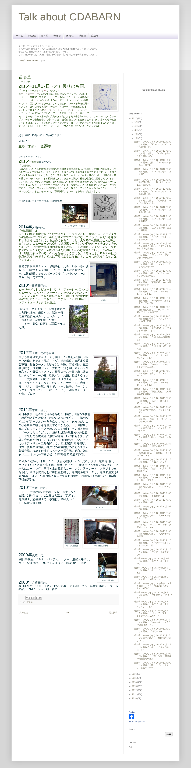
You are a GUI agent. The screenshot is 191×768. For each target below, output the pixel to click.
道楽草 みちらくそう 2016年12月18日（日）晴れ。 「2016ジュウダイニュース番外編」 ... (153, 228)
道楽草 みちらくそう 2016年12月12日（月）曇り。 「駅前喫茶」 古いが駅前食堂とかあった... (153, 282)
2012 (134, 690)
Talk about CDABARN (70, 17)
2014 (134, 682)
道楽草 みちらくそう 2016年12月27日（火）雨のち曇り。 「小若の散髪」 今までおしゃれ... (153, 153)
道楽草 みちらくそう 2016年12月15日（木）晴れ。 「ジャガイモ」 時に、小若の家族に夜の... (153, 255)
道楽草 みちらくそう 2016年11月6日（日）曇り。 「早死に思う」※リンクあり (153, 595)
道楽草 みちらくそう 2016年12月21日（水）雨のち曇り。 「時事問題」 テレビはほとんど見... (153, 200)
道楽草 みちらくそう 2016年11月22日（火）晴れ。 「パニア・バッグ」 (153, 460)
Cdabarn (132, 712)
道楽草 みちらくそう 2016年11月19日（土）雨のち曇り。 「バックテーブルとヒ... (153, 486)
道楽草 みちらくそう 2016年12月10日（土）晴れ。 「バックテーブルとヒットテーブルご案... (153, 300)
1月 (136, 138)
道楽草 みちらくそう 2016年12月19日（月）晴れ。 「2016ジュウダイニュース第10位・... (153, 219)
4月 (136, 126)
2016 (134, 674)
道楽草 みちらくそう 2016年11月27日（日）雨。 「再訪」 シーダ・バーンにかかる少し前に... (153, 419)
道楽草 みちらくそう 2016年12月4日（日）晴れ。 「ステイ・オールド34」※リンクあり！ (152, 355)
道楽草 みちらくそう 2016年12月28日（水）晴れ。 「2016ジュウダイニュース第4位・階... (153, 144)
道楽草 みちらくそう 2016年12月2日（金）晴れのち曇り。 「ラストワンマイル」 (152, 373)
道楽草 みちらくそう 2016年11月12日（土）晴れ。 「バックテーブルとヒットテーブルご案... (153, 543)
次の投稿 (23, 612)
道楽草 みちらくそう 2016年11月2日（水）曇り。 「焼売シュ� (152, 630)
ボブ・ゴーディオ (30, 93)
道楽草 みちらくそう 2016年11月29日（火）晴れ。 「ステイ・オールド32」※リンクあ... (153, 400)
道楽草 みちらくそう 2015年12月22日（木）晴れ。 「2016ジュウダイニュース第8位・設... (153, 191)
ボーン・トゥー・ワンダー (62, 110)
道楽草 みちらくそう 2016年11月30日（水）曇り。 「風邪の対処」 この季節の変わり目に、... (153, 391)
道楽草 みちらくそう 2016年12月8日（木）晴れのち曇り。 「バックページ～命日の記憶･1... (152, 319)
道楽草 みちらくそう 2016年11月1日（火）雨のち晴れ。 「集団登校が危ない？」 (152, 638)
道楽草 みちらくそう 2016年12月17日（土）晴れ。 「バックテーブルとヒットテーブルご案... (153, 237)
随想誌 (69, 35)
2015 (134, 678)
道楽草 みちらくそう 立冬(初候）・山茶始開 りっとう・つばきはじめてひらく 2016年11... (153, 586)
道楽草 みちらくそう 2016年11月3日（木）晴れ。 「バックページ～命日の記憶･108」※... (152, 622)
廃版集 (95, 35)
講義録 (82, 35)
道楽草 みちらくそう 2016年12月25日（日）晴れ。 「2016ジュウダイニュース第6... (153, 171)
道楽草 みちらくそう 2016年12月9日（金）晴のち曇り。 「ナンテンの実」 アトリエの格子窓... (152, 309)
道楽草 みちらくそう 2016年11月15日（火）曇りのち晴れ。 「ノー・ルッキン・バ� (153, 515)
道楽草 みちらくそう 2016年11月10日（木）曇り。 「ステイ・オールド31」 (152, 561)
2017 (134, 118)
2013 (134, 686)
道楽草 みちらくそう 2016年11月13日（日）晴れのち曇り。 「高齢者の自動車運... (153, 534)
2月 (136, 134)
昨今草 (44, 35)
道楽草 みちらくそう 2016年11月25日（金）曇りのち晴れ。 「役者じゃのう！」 (153, 437)
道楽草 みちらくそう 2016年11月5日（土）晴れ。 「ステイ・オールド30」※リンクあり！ (151, 604)
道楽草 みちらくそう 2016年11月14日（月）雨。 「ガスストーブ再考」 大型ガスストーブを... (153, 525)
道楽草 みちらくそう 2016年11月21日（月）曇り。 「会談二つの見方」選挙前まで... (153, 468)
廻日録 (32, 35)
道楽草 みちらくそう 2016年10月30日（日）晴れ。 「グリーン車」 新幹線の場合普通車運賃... (153, 656)
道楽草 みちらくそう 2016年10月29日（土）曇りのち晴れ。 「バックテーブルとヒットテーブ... (153, 665)
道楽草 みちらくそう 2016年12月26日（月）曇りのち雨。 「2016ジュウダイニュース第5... (153, 162)
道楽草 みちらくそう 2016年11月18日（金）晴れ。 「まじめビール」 (153, 494)
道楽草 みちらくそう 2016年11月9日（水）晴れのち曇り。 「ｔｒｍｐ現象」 (152, 570)
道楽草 (30, 602)
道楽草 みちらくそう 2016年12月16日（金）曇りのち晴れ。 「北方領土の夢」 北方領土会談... (153, 246)
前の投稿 (113, 612)
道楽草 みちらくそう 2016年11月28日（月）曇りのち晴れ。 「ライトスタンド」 (153, 410)
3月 (136, 130)
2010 (134, 698)
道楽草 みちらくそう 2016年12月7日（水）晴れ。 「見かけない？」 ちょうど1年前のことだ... (152, 328)
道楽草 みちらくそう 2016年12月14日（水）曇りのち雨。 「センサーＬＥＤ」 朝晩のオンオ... (153, 264)
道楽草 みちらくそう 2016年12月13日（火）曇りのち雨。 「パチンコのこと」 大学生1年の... (153, 273)
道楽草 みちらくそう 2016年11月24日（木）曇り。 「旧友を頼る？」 (153, 445)
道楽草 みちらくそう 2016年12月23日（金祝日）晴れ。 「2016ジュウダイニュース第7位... (153, 182)
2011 (134, 694)
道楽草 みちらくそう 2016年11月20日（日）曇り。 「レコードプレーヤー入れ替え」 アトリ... (153, 477)
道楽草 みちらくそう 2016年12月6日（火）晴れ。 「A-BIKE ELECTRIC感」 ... (152, 337)
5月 (136, 122)
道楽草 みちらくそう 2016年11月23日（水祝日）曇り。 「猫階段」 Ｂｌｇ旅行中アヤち (153, 453)
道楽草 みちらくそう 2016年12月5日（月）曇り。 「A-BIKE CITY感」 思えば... (152, 346)
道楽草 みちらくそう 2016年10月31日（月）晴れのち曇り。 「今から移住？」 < (153, 647)
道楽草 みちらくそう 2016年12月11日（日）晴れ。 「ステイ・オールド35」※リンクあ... (153, 291)
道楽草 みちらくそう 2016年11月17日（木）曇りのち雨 (153, 501)
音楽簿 (57, 35)
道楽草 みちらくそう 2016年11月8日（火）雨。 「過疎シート (151, 578)
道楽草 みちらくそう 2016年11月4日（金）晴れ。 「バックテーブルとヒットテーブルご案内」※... (152, 613)
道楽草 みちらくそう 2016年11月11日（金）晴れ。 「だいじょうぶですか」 (153, 552)
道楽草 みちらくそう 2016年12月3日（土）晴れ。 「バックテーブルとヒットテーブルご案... (152, 364)
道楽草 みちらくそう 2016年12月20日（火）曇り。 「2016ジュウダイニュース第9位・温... (153, 209)
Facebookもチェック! (138, 721)
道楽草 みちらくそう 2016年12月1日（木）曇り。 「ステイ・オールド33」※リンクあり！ (152, 382)
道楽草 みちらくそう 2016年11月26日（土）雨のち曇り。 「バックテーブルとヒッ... (153, 428)
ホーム (19, 35)
